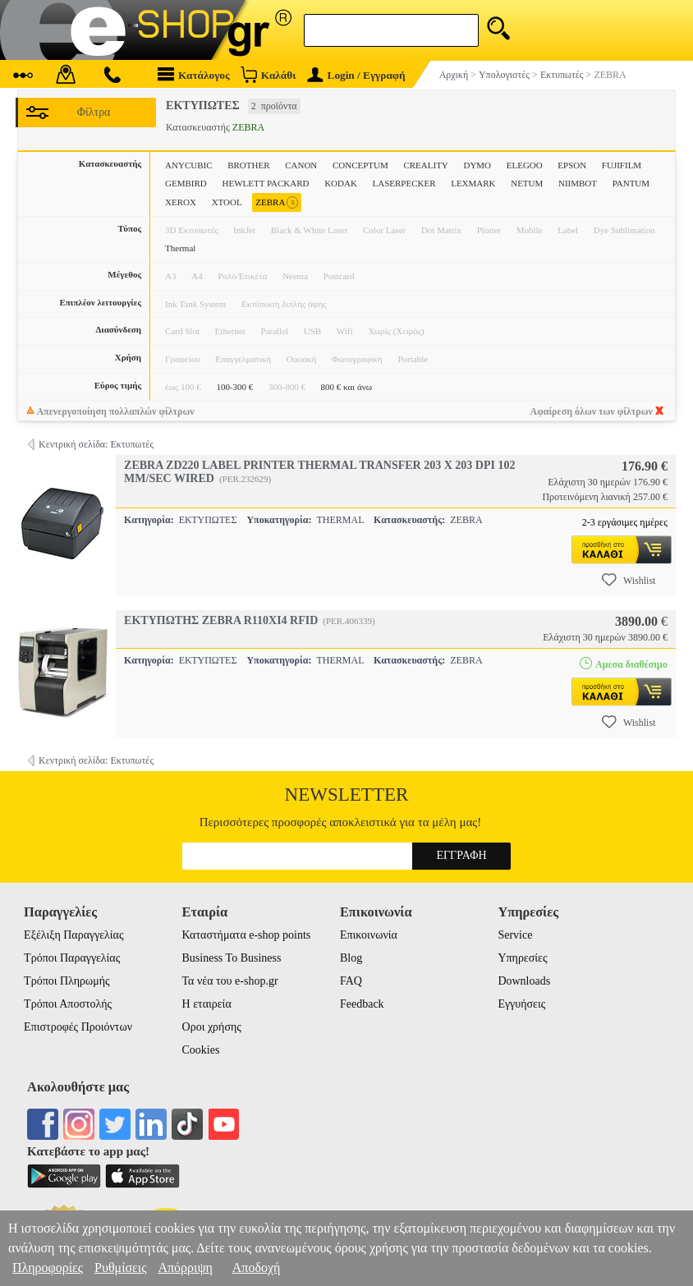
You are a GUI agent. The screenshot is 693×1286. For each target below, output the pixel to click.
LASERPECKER (404, 183)
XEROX (180, 202)
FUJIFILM (621, 165)
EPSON (572, 165)
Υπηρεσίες (522, 958)
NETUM (527, 183)
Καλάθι (268, 74)
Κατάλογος (194, 74)
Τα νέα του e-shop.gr (230, 981)
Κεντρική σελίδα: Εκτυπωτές (96, 444)
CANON (301, 165)
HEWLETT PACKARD (265, 183)
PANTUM (631, 183)
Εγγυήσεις (521, 1004)
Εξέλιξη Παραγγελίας (73, 935)
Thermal (180, 248)
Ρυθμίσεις (120, 1268)
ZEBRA (276, 202)
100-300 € (234, 387)
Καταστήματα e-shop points (246, 935)
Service (515, 935)
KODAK (340, 183)
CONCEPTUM (360, 165)
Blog (351, 958)
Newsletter (347, 794)
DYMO (477, 165)
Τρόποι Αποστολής (68, 1004)
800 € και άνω (346, 387)
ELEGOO (525, 165)
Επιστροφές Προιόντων (78, 1027)
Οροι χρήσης (211, 1027)
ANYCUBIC (188, 165)
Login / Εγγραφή (356, 75)
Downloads (524, 981)
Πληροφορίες (47, 1268)
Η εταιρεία (207, 1004)
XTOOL (227, 202)
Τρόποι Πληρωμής (67, 981)
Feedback (362, 1004)
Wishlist (629, 579)
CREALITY (425, 165)
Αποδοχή (256, 1268)
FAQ (351, 981)
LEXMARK (473, 183)
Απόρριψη (185, 1268)
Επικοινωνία (368, 935)
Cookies (201, 1050)
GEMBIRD (186, 183)
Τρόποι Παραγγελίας (72, 958)
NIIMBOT (577, 183)
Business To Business (232, 958)
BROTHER (248, 165)
